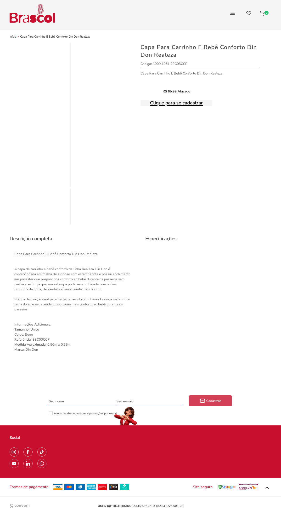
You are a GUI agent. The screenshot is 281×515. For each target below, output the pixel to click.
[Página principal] (32, 13)
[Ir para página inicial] (13, 37)
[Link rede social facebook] (28, 452)
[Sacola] (264, 13)
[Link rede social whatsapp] (41, 463)
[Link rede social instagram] (14, 452)
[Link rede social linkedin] (28, 463)
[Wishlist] (248, 13)
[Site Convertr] (31, 506)
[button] (267, 488)
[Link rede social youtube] (14, 463)
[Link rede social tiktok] (41, 452)
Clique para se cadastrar (176, 103)
